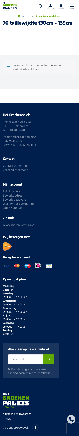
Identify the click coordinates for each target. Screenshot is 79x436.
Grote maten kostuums (18, 225)
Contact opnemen (15, 166)
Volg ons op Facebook (21, 427)
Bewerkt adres (12, 195)
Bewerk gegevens (15, 199)
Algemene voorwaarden (17, 413)
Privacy (7, 419)
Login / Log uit (12, 208)
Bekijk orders (12, 191)
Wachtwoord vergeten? (18, 204)
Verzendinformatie (15, 170)
